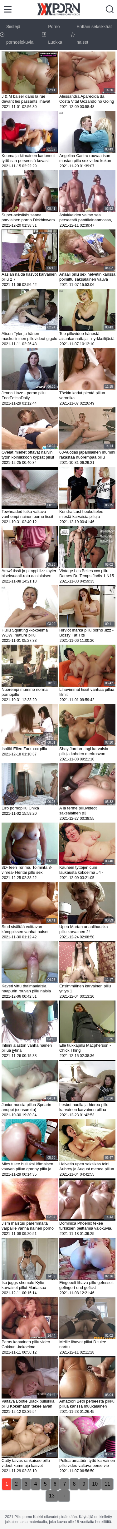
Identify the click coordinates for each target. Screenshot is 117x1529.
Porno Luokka (52, 34)
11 (107, 1484)
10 (95, 1484)
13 (52, 1495)
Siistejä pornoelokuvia (16, 34)
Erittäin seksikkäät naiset (91, 34)
